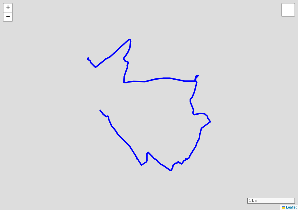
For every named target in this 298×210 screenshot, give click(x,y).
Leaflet (289, 207)
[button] (7, 8)
